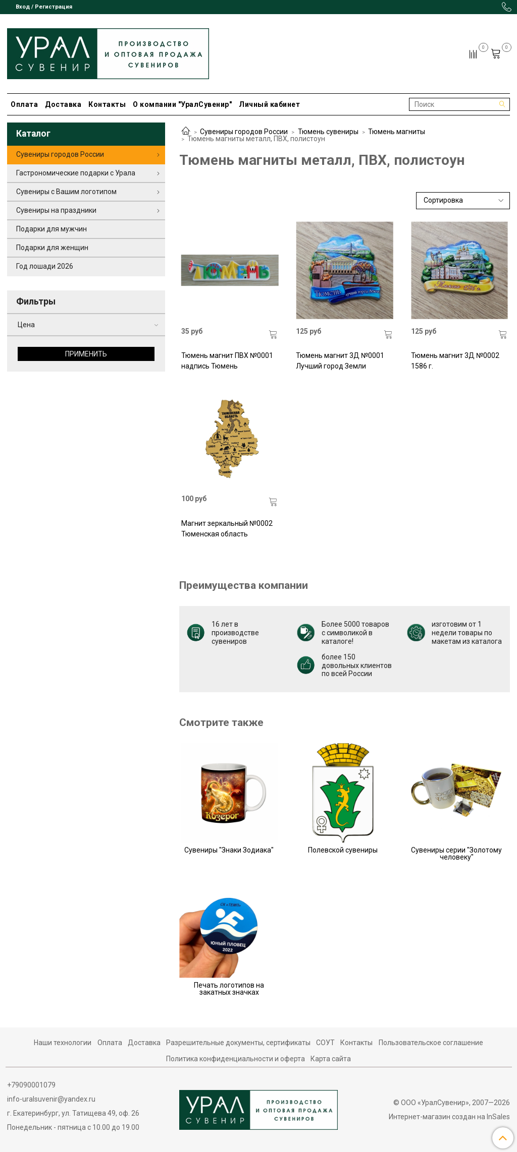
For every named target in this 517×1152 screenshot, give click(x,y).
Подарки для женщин (52, 248)
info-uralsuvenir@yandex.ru (51, 1099)
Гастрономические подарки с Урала (75, 173)
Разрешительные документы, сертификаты (238, 1043)
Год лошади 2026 (44, 266)
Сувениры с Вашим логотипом (66, 192)
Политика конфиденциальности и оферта (235, 1059)
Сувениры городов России (244, 132)
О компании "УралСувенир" (182, 104)
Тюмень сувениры (328, 132)
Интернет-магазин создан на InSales (449, 1116)
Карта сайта (331, 1059)
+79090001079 (31, 1085)
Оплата (24, 104)
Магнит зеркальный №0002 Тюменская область (227, 528)
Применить (86, 354)
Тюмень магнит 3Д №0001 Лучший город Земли (340, 360)
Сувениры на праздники (56, 210)
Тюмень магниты (396, 132)
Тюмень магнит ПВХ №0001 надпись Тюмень (227, 360)
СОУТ (325, 1043)
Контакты (107, 104)
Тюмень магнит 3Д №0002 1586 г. (455, 360)
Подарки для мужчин (51, 229)
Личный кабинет (269, 104)
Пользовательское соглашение (431, 1043)
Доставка (63, 104)
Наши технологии (62, 1043)
